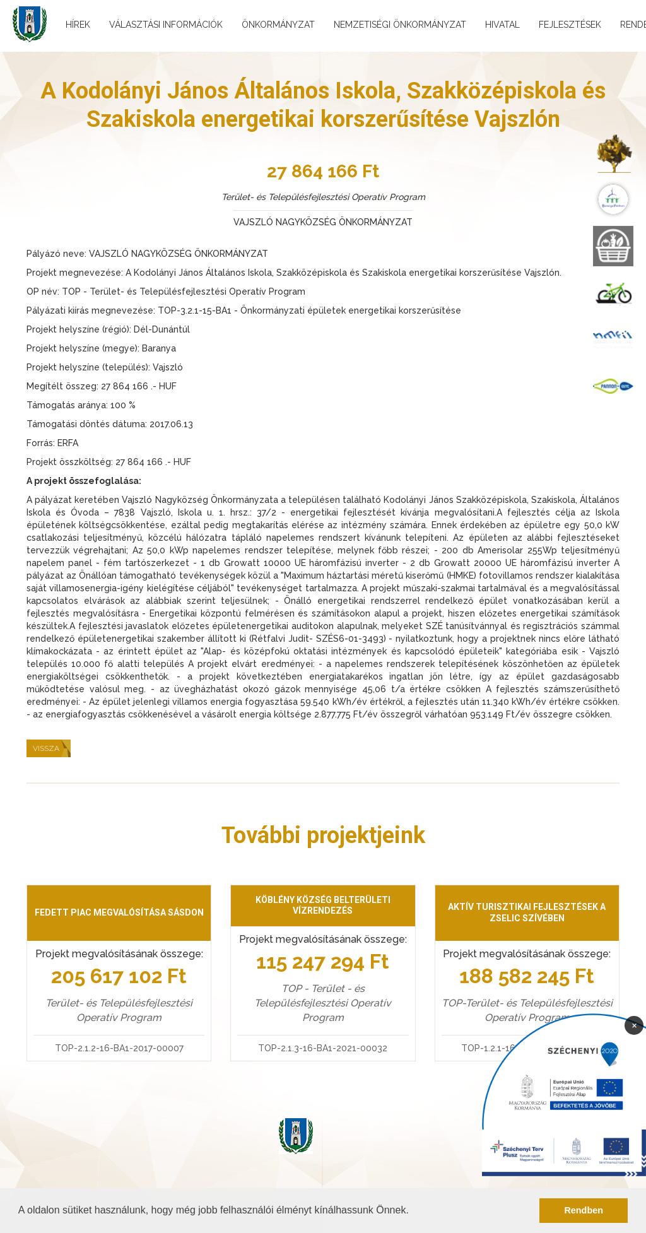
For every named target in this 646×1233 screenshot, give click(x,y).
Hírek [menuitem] (78, 25)
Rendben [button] (583, 1210)
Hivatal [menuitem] (502, 25)
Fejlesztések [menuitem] (570, 25)
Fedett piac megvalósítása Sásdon (119, 912)
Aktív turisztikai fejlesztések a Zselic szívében (527, 912)
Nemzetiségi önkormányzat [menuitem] (400, 25)
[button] (413, 1211)
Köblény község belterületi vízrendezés (323, 905)
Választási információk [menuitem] (166, 25)
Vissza (46, 748)
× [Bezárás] (634, 1024)
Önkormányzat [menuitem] (278, 25)
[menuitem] (613, 153)
